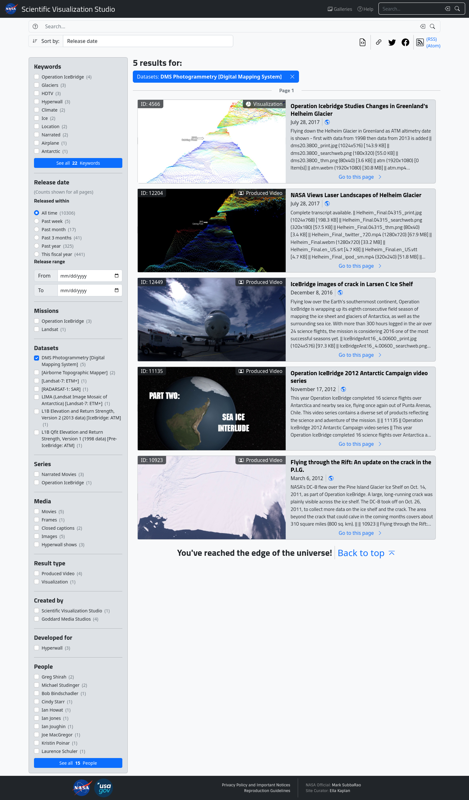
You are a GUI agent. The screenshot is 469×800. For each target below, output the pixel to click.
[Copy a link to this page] (378, 42)
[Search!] (458, 9)
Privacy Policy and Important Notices (256, 785)
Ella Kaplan (340, 790)
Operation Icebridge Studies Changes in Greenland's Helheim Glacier (359, 109)
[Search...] (409, 9)
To (41, 290)
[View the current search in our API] (362, 42)
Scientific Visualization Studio (68, 9)
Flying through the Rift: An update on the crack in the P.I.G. (361, 465)
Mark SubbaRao (346, 785)
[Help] (35, 26)
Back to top (366, 553)
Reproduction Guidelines (267, 790)
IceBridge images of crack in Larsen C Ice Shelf (352, 283)
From (44, 275)
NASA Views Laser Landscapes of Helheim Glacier (356, 194)
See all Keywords (78, 163)
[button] (292, 77)
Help (365, 9)
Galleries (340, 9)
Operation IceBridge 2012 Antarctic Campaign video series (359, 376)
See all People (78, 763)
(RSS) (431, 39)
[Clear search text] (446, 9)
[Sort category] (148, 41)
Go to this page (361, 176)
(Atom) (433, 46)
